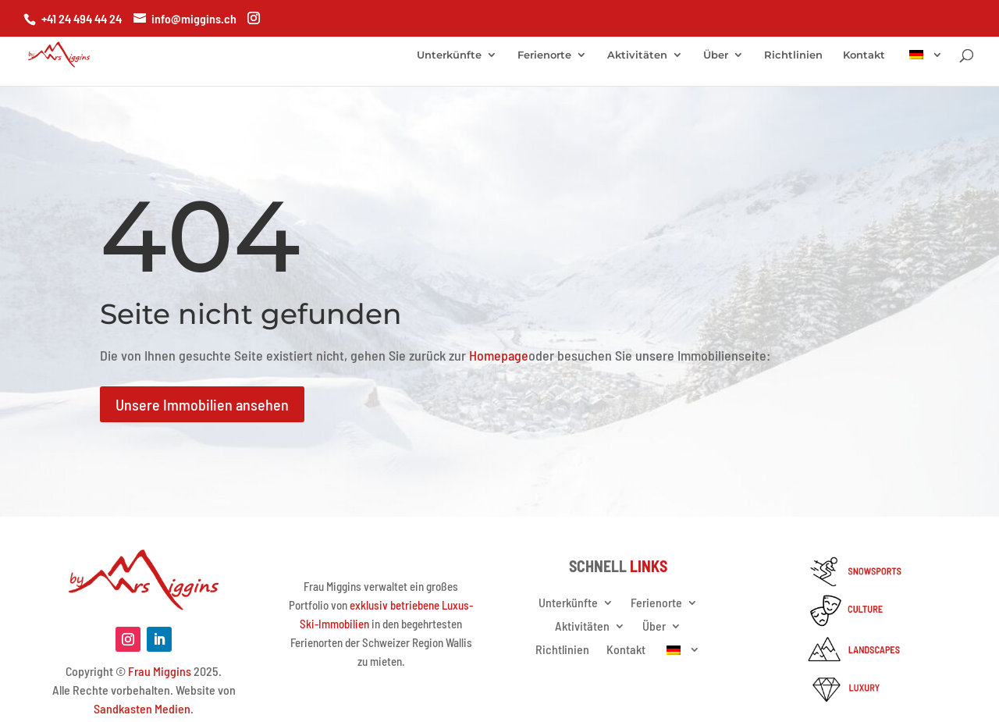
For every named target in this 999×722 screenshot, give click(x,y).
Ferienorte (544, 55)
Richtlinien (793, 55)
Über (715, 55)
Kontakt (864, 55)
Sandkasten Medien (142, 708)
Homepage (498, 355)
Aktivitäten (637, 55)
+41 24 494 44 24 (81, 18)
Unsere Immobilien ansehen (202, 404)
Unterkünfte (449, 55)
